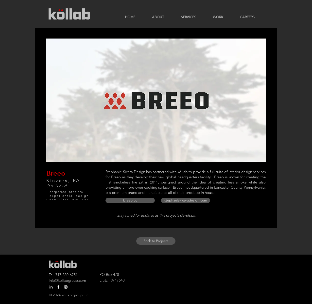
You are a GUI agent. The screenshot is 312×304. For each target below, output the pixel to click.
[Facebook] (58, 287)
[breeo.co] (130, 200)
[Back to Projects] (155, 241)
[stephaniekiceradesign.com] (185, 200)
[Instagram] (66, 287)
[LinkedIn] (51, 287)
